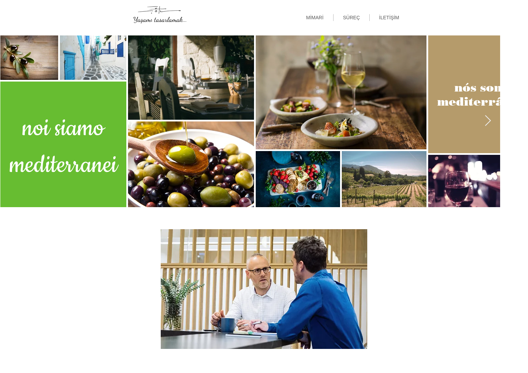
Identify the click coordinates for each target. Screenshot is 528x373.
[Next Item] (487, 121)
